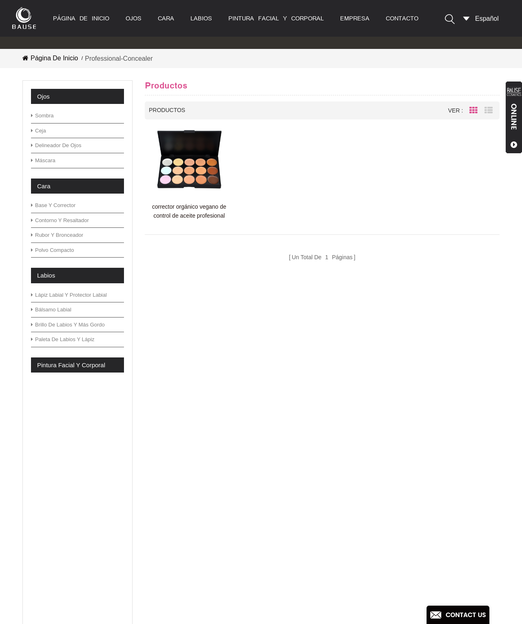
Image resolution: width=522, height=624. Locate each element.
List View (488, 110)
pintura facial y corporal (276, 18)
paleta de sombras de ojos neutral (313, 489)
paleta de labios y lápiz (63, 339)
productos (191, 463)
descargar (191, 524)
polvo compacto (52, 250)
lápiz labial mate (287, 589)
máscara (43, 160)
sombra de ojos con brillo (300, 576)
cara (166, 18)
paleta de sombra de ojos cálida (310, 541)
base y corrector (53, 205)
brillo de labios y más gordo (68, 325)
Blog (183, 498)
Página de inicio (81, 18)
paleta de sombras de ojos (302, 476)
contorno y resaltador (60, 220)
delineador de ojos (56, 145)
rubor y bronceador (57, 235)
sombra (42, 115)
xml (182, 560)
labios (201, 18)
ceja (38, 131)
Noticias (188, 511)
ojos (134, 18)
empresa (354, 18)
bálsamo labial (51, 309)
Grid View (473, 110)
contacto (402, 18)
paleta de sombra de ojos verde (309, 463)
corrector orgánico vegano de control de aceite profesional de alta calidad (189, 211)
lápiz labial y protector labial (69, 295)
